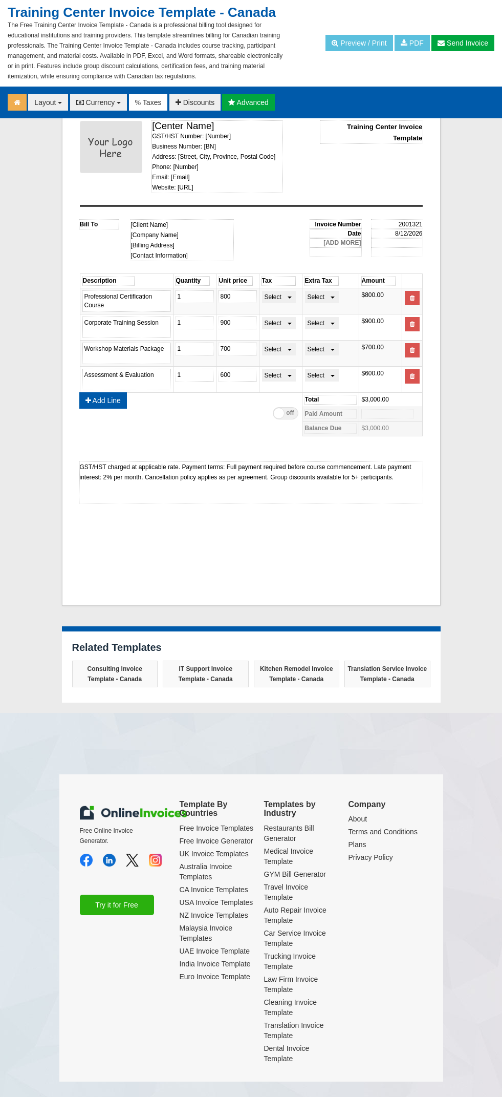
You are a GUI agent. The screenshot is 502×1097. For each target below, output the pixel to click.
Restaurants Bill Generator (289, 833)
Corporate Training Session (126, 327)
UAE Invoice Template (215, 951)
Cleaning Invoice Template (290, 1007)
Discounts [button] (195, 102)
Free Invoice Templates (216, 828)
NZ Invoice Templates (214, 915)
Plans (357, 844)
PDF (412, 43)
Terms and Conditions (383, 832)
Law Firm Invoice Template (291, 984)
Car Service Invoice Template (295, 938)
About (357, 819)
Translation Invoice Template (294, 1030)
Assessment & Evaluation (126, 379)
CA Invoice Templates (214, 889)
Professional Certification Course (126, 301)
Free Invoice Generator (216, 841)
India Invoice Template (215, 964)
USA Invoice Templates (216, 902)
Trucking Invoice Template (290, 961)
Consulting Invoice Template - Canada (115, 674)
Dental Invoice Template (287, 1053)
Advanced (248, 102)
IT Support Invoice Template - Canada (206, 674)
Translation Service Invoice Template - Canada (387, 674)
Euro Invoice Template (215, 977)
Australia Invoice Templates (206, 871)
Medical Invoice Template (289, 856)
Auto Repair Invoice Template (295, 915)
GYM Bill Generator (295, 874)
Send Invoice (463, 43)
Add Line (103, 400)
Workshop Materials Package (126, 353)
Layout (48, 102)
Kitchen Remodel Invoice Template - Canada (296, 674)
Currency (98, 102)
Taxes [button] (148, 102)
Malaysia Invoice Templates (206, 933)
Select (273, 297)
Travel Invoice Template (286, 892)
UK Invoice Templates (214, 854)
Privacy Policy (370, 857)
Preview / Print (359, 43)
